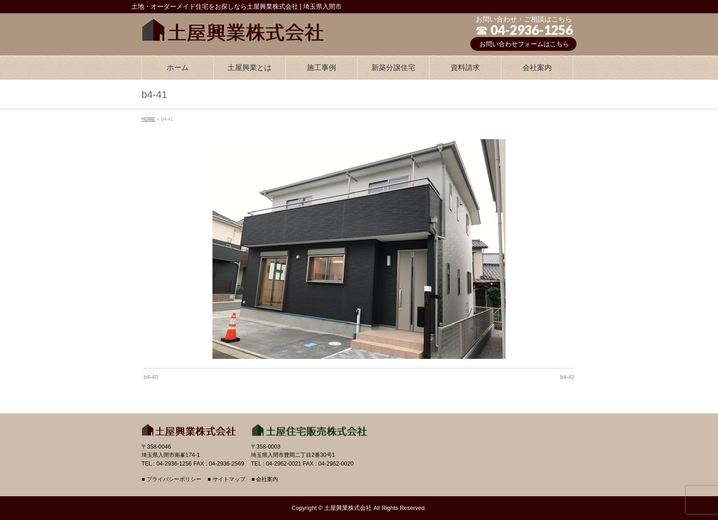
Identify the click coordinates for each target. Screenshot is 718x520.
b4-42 (567, 377)
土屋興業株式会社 (348, 507)
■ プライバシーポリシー (171, 479)
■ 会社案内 (264, 479)
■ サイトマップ (226, 479)
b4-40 (151, 377)
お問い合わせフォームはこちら (524, 44)
